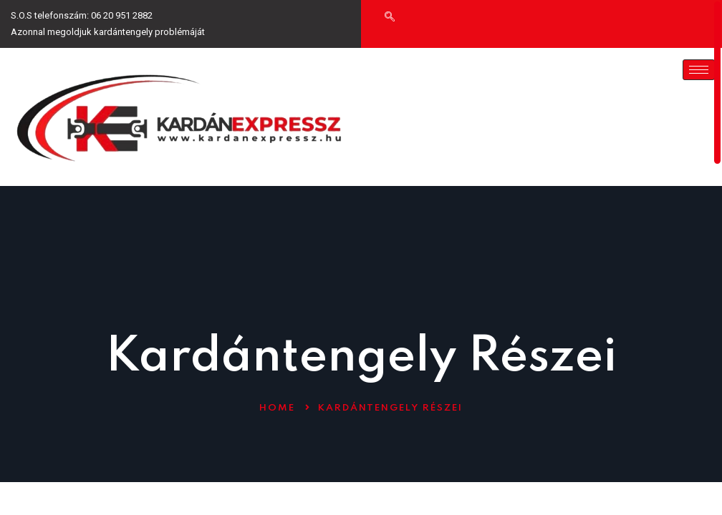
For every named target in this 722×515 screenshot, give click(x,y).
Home (277, 408)
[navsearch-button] (389, 18)
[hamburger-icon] (699, 69)
